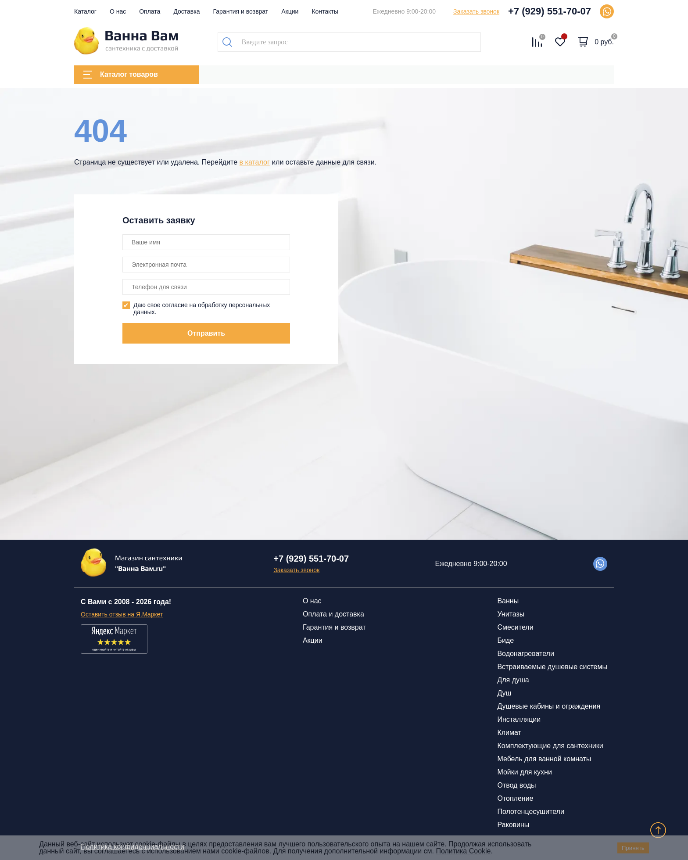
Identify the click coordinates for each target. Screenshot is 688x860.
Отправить (206, 333)
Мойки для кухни (524, 772)
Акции (289, 11)
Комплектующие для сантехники (550, 745)
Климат (509, 732)
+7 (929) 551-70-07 (549, 11)
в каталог (255, 162)
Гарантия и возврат (241, 11)
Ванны (508, 601)
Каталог (85, 11)
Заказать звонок (476, 11)
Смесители (515, 627)
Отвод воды (516, 785)
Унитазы (510, 614)
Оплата (149, 11)
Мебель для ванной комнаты (544, 759)
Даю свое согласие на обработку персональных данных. (201, 308)
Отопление (515, 798)
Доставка (186, 11)
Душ (504, 693)
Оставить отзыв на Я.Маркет (122, 614)
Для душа (513, 680)
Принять (633, 848)
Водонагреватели (525, 653)
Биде (505, 640)
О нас (118, 11)
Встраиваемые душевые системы (552, 666)
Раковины (513, 824)
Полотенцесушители (530, 811)
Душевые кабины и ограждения (548, 706)
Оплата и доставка (333, 614)
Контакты (325, 11)
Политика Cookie (463, 851)
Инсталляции (519, 719)
